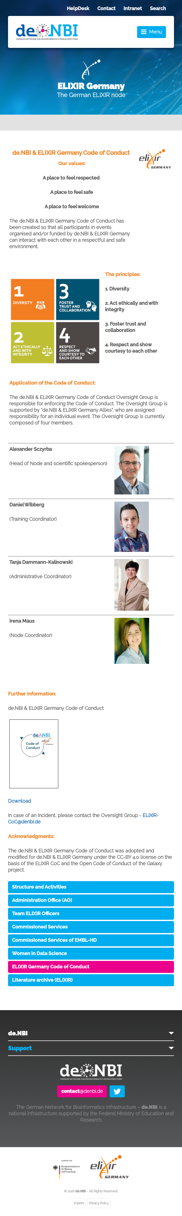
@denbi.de (82, 1091)
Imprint (79, 1203)
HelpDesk (78, 8)
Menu (155, 32)
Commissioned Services (40, 927)
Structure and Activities (39, 887)
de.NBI (18, 1033)
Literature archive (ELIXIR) (42, 980)
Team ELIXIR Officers (35, 913)
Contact (106, 8)
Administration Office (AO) (42, 900)
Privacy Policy (99, 1203)
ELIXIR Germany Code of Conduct (50, 966)
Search (158, 8)
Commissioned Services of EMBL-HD (54, 940)
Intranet (132, 8)
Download (19, 801)
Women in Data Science (39, 953)
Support (20, 1048)
